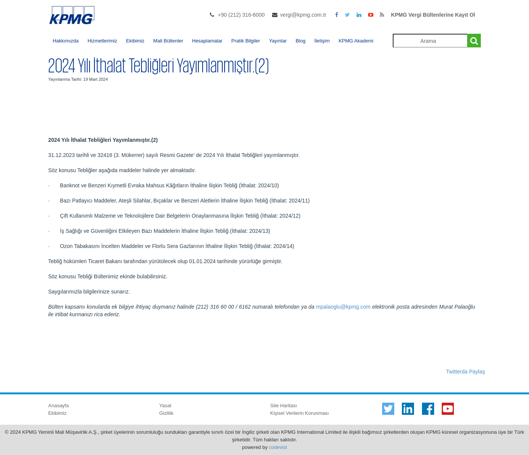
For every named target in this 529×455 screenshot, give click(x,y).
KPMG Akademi (355, 41)
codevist (278, 447)
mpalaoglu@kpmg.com (343, 307)
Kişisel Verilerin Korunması (299, 413)
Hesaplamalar (207, 41)
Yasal (165, 405)
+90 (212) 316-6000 (241, 15)
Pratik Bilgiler (245, 41)
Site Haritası (283, 405)
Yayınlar (278, 41)
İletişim (321, 41)
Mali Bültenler (168, 41)
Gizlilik (166, 413)
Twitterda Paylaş (465, 372)
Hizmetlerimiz (102, 41)
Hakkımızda (66, 41)
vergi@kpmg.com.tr (303, 15)
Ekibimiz (135, 41)
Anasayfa (58, 405)
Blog (300, 41)
